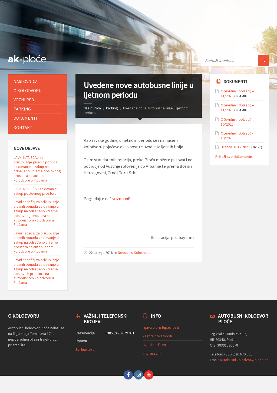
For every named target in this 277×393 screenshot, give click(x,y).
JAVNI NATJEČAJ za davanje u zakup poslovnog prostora (37, 191)
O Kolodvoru (27, 90)
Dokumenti (25, 118)
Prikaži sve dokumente (233, 156)
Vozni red (24, 99)
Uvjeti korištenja (156, 344)
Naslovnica (92, 108)
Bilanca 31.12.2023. (235, 147)
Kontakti (24, 127)
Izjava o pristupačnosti (161, 327)
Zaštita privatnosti (157, 336)
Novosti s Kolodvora (134, 252)
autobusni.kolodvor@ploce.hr (244, 359)
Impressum (152, 353)
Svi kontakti (84, 349)
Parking (112, 108)
